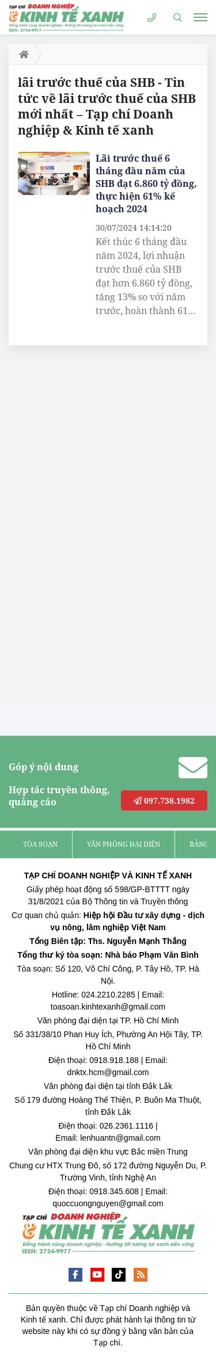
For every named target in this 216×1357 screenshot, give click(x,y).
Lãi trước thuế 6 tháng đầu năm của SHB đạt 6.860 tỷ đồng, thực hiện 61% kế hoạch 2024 (146, 183)
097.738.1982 (164, 800)
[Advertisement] (95, 527)
